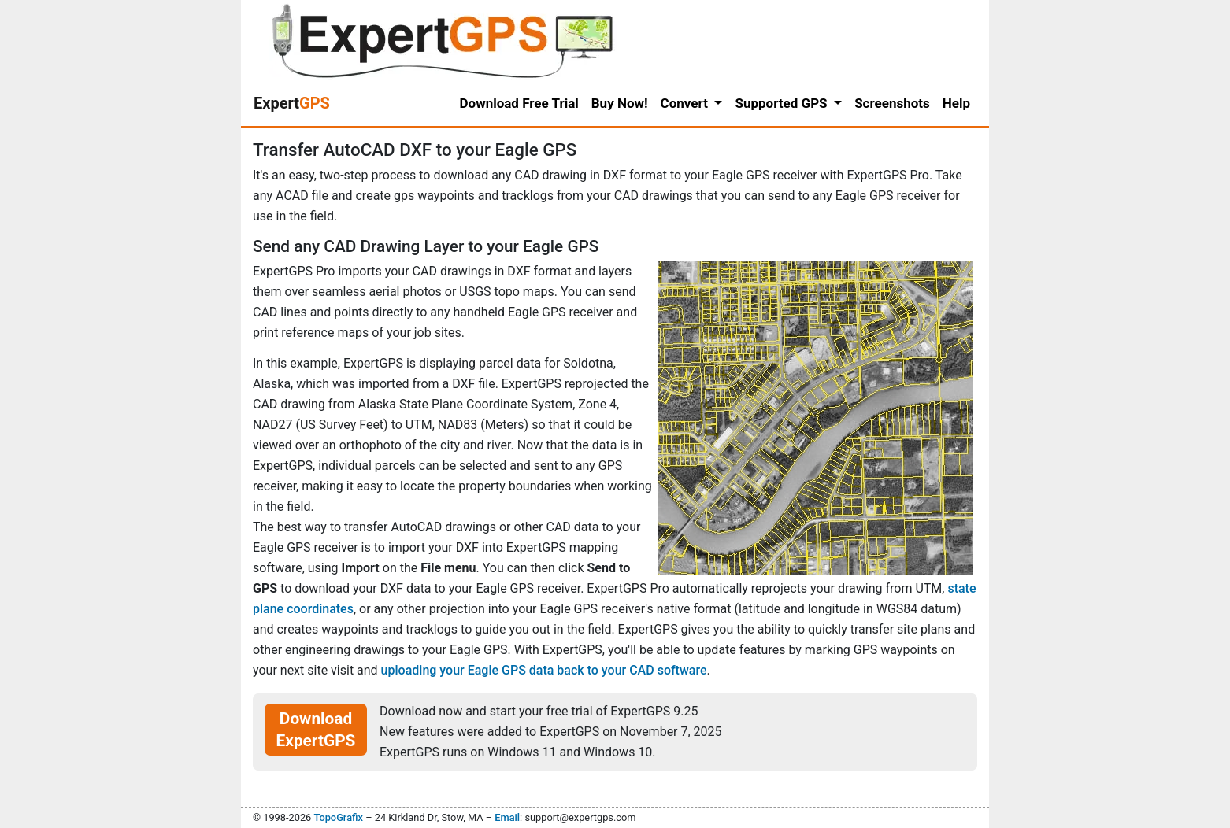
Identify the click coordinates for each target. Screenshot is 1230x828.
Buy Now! (619, 103)
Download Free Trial (519, 103)
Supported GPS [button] (782, 103)
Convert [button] (686, 103)
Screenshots (892, 103)
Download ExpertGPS (316, 729)
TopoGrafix (337, 817)
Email (507, 817)
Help (956, 103)
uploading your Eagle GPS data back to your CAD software (544, 670)
